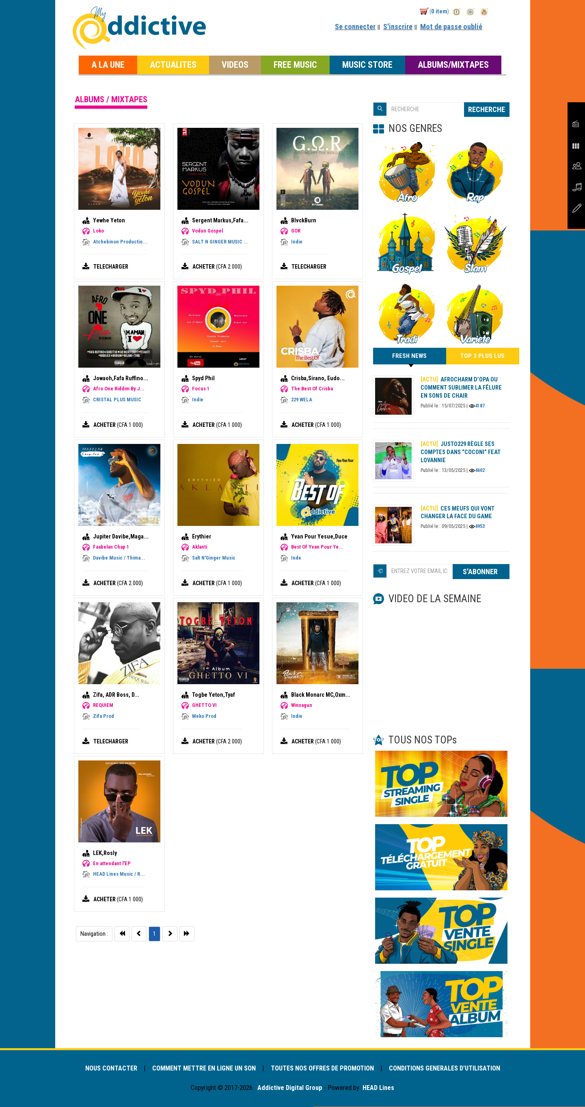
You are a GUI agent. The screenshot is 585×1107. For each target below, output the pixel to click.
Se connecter (355, 26)
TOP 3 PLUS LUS (482, 356)
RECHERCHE (486, 109)
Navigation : (94, 933)
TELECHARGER (111, 266)
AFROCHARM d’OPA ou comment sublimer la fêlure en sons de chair (461, 388)
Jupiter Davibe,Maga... (121, 536)
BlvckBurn (303, 220)
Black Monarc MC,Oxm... (320, 694)
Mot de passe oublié (451, 26)
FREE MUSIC (295, 64)
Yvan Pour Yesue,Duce (319, 536)
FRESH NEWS (409, 359)
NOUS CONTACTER (107, 1069)
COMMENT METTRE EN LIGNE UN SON (202, 1069)
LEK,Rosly (105, 853)
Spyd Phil (203, 378)
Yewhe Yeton (109, 220)
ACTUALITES (173, 64)
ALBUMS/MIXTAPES (453, 64)
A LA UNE (108, 64)
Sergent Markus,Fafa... (220, 220)
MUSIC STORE (367, 64)
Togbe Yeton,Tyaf (213, 694)
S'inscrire (397, 26)
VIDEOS (235, 64)
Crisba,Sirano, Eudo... (318, 378)
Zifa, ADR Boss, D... (116, 694)
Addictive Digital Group (288, 1088)
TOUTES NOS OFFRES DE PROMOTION (323, 1069)
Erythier (201, 536)
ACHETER (204, 266)
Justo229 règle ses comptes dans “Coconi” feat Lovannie (461, 452)
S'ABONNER (481, 572)
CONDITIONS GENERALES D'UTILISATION (448, 1069)
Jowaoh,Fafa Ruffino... (120, 378)
